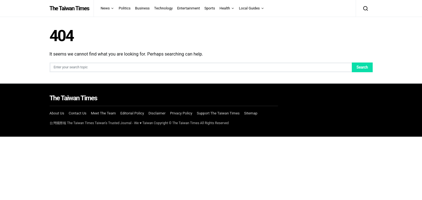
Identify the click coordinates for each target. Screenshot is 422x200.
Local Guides (249, 8)
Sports (209, 8)
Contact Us (77, 113)
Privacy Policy (181, 113)
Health (224, 8)
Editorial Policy (132, 113)
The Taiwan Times (69, 8)
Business (142, 8)
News (105, 8)
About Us (57, 113)
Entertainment (188, 8)
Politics (125, 8)
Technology (163, 8)
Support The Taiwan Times (218, 113)
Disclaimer (156, 113)
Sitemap (250, 113)
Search (362, 67)
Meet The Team (103, 113)
